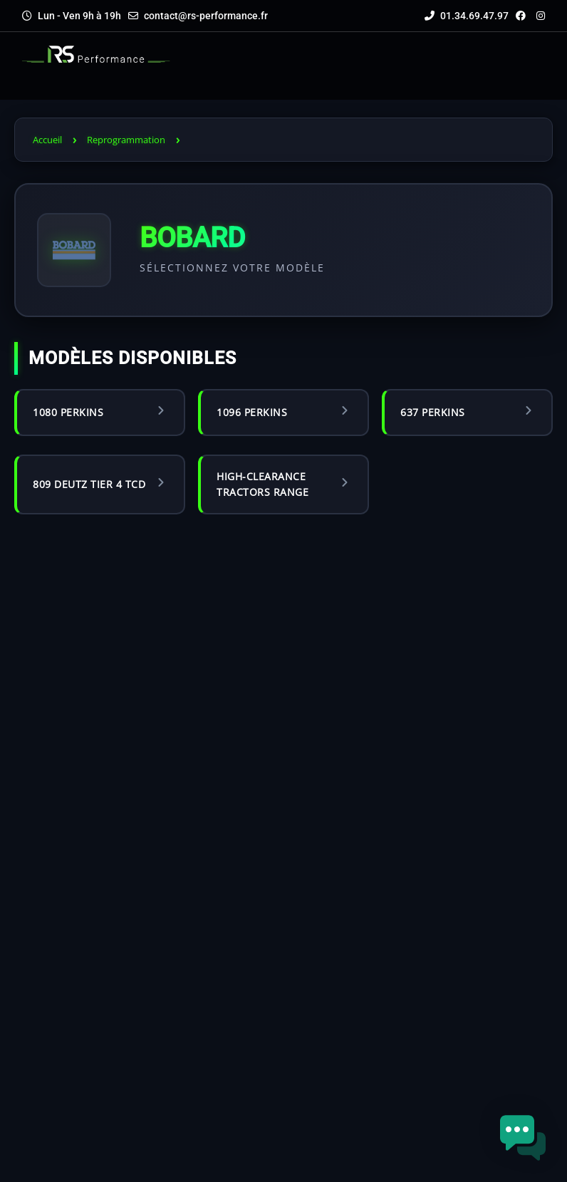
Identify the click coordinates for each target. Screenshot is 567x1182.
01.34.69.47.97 (467, 15)
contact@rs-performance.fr (206, 15)
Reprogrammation (126, 139)
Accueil (47, 139)
